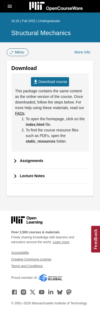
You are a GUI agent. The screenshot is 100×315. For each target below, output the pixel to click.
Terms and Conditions (27, 266)
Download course (50, 82)
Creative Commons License (31, 259)
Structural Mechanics (41, 32)
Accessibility (20, 253)
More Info (82, 52)
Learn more (61, 242)
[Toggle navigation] (9, 6)
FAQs (20, 113)
